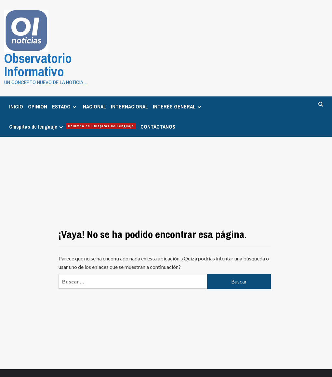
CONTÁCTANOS (157, 110)
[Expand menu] (74, 90)
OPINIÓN (37, 90)
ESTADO (65, 90)
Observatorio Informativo (53, 56)
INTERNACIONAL (129, 90)
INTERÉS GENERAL (178, 90)
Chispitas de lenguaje (72, 110)
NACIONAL (94, 90)
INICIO (16, 90)
